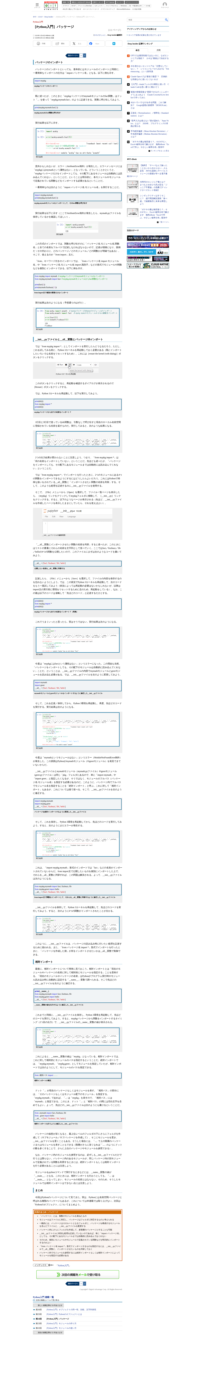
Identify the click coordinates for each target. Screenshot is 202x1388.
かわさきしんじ (100, 35)
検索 (167, 20)
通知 (62, 44)
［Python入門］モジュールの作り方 (60, 1323)
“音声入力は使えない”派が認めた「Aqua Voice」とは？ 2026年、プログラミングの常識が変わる (150, 123)
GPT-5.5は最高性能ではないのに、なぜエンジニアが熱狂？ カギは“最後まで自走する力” (150, 58)
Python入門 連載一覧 (43, 1297)
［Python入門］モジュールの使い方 (60, 1328)
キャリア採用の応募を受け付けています (144, 35)
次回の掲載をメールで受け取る (47, 1300)
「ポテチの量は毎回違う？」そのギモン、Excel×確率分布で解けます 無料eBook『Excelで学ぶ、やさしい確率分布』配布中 (150, 144)
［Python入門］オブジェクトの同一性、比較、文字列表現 (70, 1310)
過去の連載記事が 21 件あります (50, 1333)
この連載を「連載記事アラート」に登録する (77, 1274)
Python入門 (63, 1265)
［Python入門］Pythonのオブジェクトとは (63, 1314)
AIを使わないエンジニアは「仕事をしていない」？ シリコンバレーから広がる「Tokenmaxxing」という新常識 (150, 69)
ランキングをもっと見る (160, 151)
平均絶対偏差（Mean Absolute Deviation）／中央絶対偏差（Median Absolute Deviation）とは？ (149, 134)
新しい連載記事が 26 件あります (50, 1305)
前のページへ (73, 55)
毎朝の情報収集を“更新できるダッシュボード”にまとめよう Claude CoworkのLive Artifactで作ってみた (150, 95)
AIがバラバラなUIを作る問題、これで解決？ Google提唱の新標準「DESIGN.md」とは (149, 105)
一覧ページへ (164, 222)
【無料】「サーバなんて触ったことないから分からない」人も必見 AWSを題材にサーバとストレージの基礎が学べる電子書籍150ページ (147, 170)
